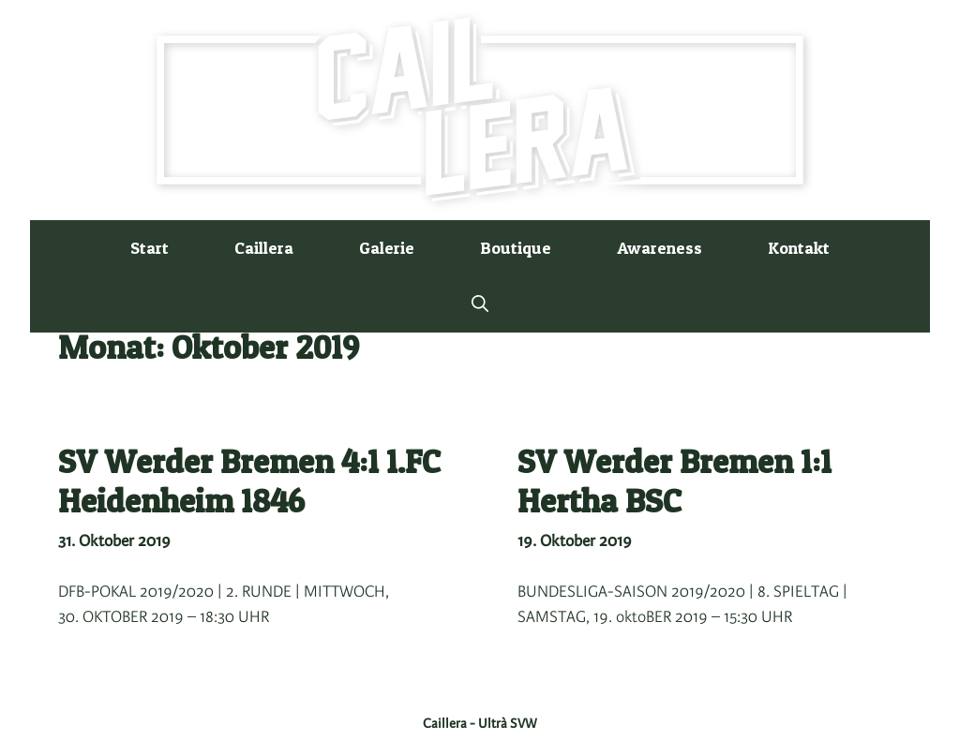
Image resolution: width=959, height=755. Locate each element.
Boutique (515, 248)
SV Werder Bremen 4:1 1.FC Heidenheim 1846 (249, 481)
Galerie (386, 248)
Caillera (263, 248)
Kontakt (799, 248)
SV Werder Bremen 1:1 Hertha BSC (674, 481)
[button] (480, 304)
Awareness (659, 248)
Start (149, 248)
